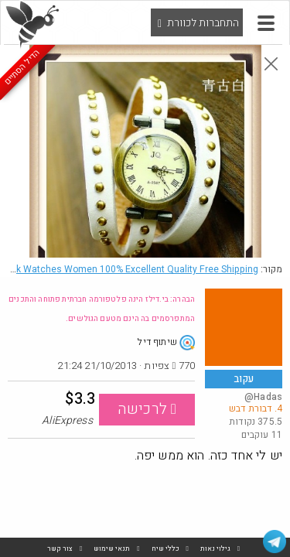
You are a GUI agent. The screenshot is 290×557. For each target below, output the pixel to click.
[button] (266, 23)
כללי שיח (165, 549)
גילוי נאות (215, 549)
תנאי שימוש (112, 549)
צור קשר (60, 549)
